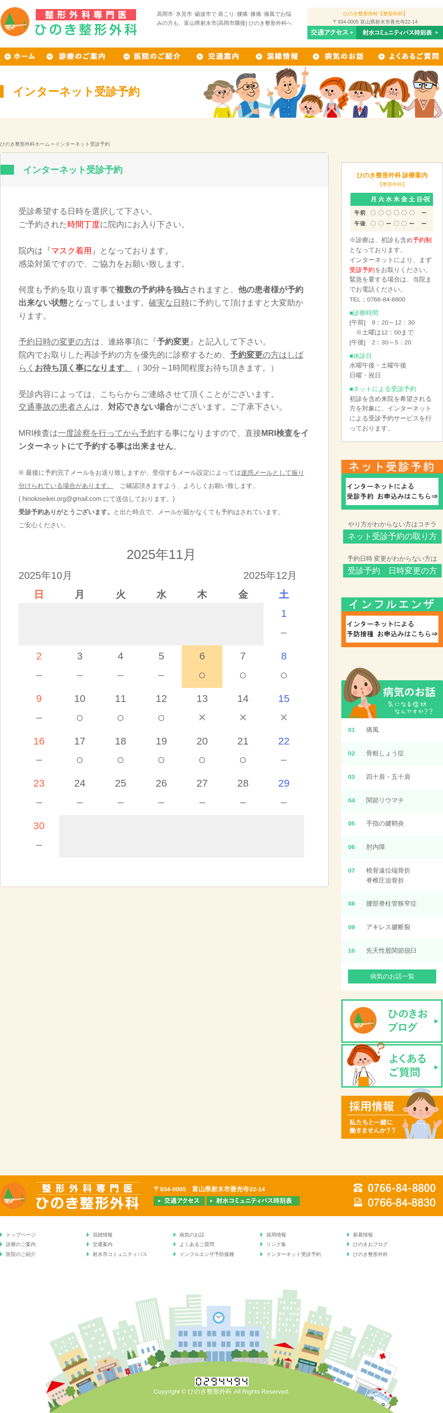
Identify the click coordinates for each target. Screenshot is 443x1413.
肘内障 (375, 847)
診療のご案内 (21, 1244)
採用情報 (276, 1234)
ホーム (20, 57)
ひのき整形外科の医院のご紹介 (152, 57)
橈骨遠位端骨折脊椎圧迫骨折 (388, 875)
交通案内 (219, 57)
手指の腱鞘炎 (385, 823)
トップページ (21, 1234)
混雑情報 (277, 57)
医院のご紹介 (21, 1254)
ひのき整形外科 (370, 1254)
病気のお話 (339, 57)
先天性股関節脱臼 (391, 950)
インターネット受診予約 (293, 1254)
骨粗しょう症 (385, 753)
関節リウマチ (385, 800)
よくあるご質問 (408, 57)
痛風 (372, 729)
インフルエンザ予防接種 (206, 1254)
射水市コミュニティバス (120, 1254)
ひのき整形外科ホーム (25, 144)
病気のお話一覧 (392, 976)
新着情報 (363, 1234)
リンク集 (276, 1244)
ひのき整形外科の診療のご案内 (77, 57)
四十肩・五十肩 (388, 776)
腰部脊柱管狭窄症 (391, 903)
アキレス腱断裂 (388, 927)
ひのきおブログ (370, 1244)
